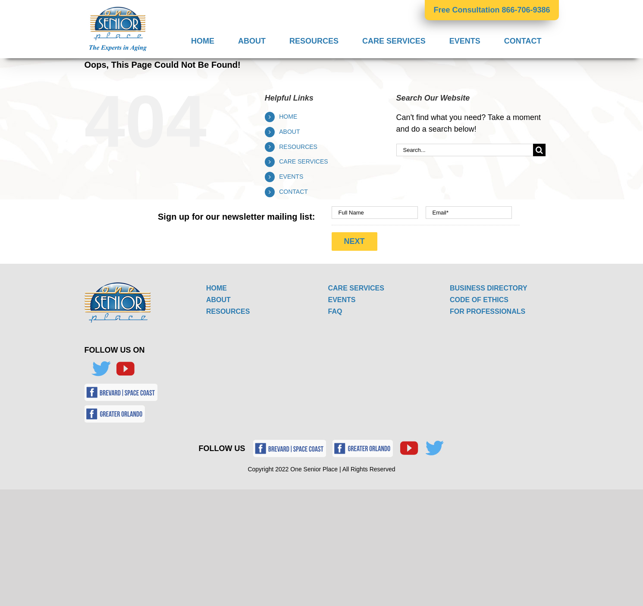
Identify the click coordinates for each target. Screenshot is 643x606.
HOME (288, 116)
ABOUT (289, 131)
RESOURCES (298, 146)
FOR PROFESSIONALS (487, 311)
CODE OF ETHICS (479, 299)
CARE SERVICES (303, 161)
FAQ (335, 311)
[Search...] (464, 150)
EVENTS (291, 176)
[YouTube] (125, 369)
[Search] (539, 150)
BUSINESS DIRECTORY (488, 288)
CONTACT (293, 191)
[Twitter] (101, 369)
